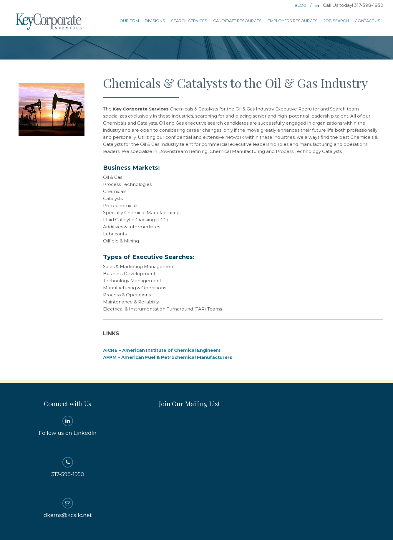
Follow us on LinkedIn (67, 426)
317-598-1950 (67, 467)
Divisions (155, 20)
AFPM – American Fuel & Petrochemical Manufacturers (167, 357)
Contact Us (367, 20)
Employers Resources (293, 20)
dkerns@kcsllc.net (67, 508)
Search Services (189, 20)
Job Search (336, 20)
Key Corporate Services (49, 22)
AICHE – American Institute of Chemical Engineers (162, 350)
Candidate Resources (237, 20)
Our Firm (129, 20)
